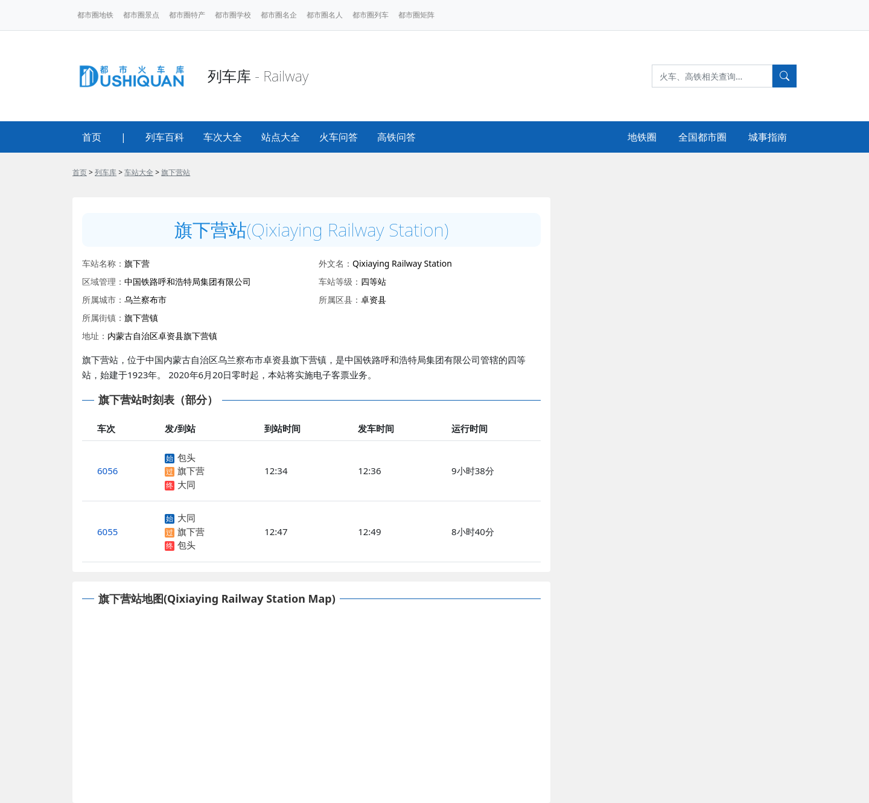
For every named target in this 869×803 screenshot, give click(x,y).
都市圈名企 (279, 15)
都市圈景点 (141, 15)
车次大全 (222, 137)
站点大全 (280, 137)
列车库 (105, 172)
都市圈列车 (370, 15)
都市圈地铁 (95, 15)
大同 (186, 484)
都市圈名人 (325, 15)
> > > (131, 172)
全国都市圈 (702, 137)
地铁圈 (642, 137)
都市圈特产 (187, 15)
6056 (107, 471)
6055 (107, 531)
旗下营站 (175, 172)
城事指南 (767, 137)
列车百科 (164, 137)
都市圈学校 (233, 15)
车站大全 (138, 172)
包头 (186, 457)
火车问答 (338, 137)
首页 (91, 137)
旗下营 (191, 471)
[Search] (712, 76)
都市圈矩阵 (416, 15)
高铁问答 (396, 137)
